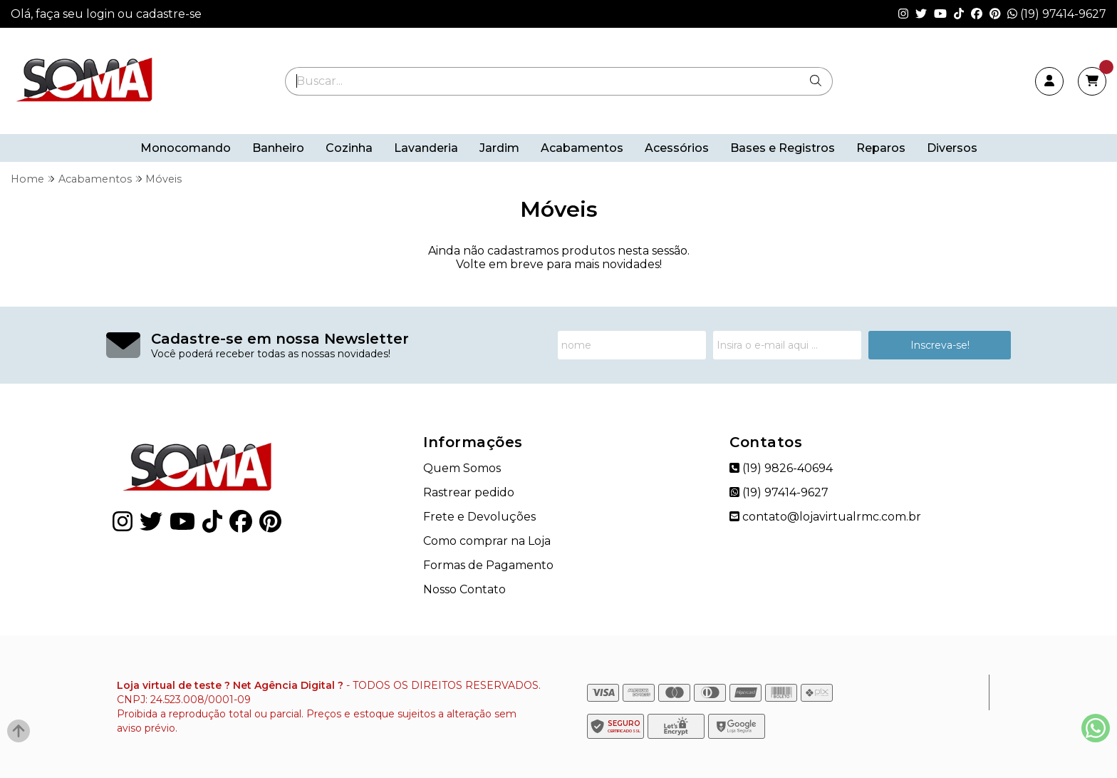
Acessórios (677, 148)
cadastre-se (169, 14)
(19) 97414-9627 (1056, 14)
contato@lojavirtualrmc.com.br (825, 516)
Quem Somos (462, 468)
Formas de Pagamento (488, 565)
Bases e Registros (782, 148)
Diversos (952, 148)
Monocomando (185, 148)
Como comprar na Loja (487, 541)
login (102, 14)
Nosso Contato (464, 589)
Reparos (880, 148)
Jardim (499, 148)
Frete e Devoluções (479, 516)
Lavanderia (426, 148)
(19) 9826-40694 (781, 468)
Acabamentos (582, 148)
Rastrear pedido (468, 492)
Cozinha (349, 148)
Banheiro (278, 148)
